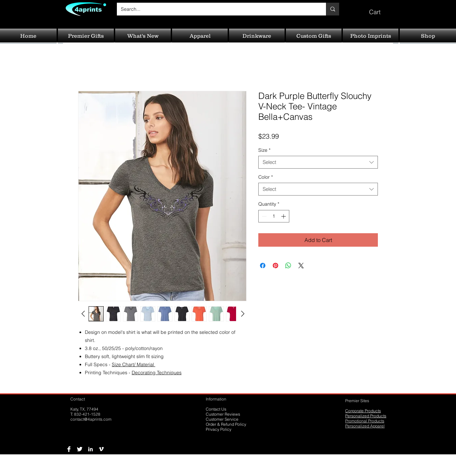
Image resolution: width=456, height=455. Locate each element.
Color (265, 177)
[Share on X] (301, 265)
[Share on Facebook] (263, 265)
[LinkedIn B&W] (90, 449)
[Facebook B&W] (69, 449)
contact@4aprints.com (90, 419)
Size (264, 150)
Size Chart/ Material (133, 364)
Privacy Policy (218, 429)
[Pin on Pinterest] (275, 265)
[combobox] (318, 162)
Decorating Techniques (157, 373)
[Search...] (216, 9)
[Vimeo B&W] (101, 449)
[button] (379, 8)
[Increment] (284, 216)
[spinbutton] (274, 216)
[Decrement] (263, 216)
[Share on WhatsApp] (288, 265)
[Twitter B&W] (79, 449)
